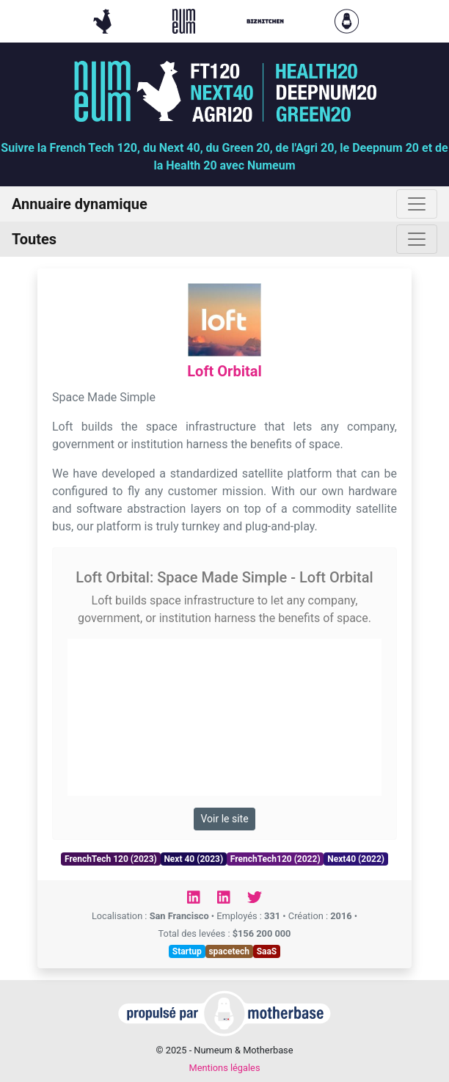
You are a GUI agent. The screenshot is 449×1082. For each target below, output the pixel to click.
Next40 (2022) (355, 859)
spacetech (228, 951)
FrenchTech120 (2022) (275, 859)
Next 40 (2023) (193, 859)
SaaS (267, 951)
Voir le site (224, 819)
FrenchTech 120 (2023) (111, 859)
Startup (187, 951)
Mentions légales (224, 1067)
